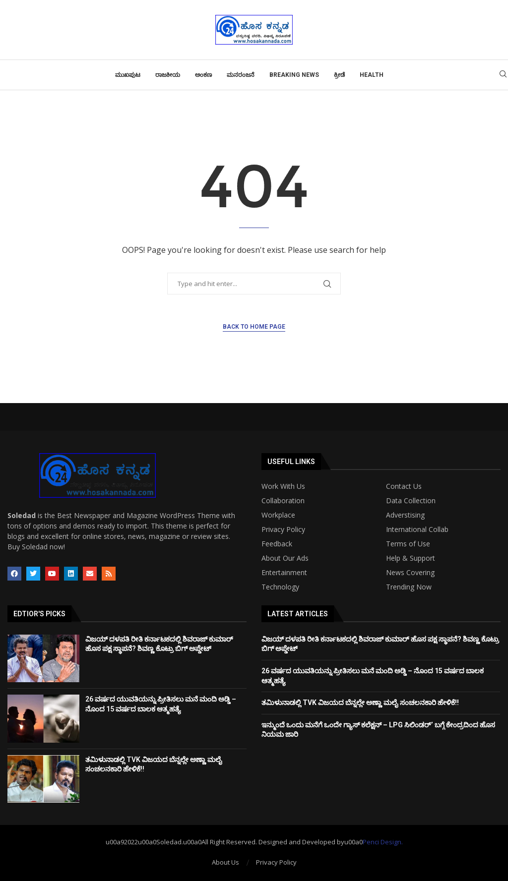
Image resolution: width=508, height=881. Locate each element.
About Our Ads (285, 558)
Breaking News (294, 74)
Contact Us (404, 486)
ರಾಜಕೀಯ (167, 74)
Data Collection (411, 500)
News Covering (410, 572)
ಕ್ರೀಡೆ (339, 74)
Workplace (278, 515)
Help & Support (410, 558)
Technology (280, 587)
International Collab (417, 529)
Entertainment (284, 572)
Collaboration (283, 500)
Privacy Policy (283, 529)
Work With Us (283, 486)
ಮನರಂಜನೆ (240, 74)
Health (371, 74)
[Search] (503, 75)
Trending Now (409, 587)
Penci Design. (383, 841)
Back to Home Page (254, 326)
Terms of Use (408, 543)
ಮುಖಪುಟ (127, 74)
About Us (225, 862)
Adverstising (405, 515)
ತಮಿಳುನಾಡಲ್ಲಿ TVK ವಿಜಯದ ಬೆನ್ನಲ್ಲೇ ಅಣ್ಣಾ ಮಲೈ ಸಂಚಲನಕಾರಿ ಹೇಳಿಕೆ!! (360, 702)
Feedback (276, 543)
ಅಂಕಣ (203, 74)
